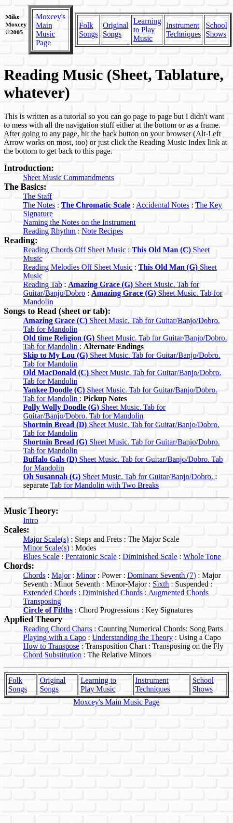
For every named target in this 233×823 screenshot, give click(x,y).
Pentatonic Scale (91, 556)
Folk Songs (88, 29)
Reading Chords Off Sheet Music (74, 250)
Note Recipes (102, 231)
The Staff (37, 196)
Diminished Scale (150, 556)
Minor (86, 575)
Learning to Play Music (147, 29)
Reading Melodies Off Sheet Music (77, 267)
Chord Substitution (52, 655)
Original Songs (115, 29)
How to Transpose (51, 646)
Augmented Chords (179, 592)
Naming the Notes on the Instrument (79, 222)
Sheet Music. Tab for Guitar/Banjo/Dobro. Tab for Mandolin (94, 411)
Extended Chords (50, 592)
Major (61, 575)
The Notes (39, 205)
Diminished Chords (112, 592)
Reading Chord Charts (57, 629)
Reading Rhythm (49, 231)
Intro (30, 520)
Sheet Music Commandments (68, 177)
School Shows (216, 29)
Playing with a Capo (54, 637)
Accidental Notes (163, 205)
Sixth (161, 584)
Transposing (42, 601)
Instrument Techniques (183, 29)
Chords (34, 575)
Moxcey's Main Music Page (51, 30)
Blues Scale (41, 556)
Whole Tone (202, 556)
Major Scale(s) (46, 539)
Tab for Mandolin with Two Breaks (104, 485)
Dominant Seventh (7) (161, 575)
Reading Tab (42, 284)
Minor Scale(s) (46, 548)
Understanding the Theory (132, 637)
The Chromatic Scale (96, 205)
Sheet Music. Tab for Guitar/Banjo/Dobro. (119, 476)
